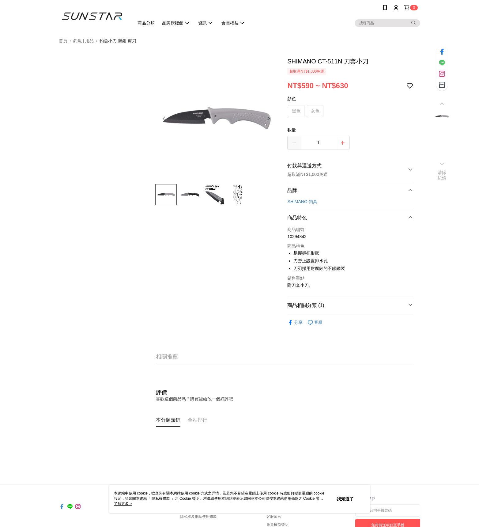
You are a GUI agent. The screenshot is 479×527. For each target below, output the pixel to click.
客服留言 (273, 516)
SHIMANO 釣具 (302, 201)
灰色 (315, 110)
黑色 (296, 110)
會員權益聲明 (277, 524)
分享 (295, 322)
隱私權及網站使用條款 (198, 516)
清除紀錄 (442, 175)
